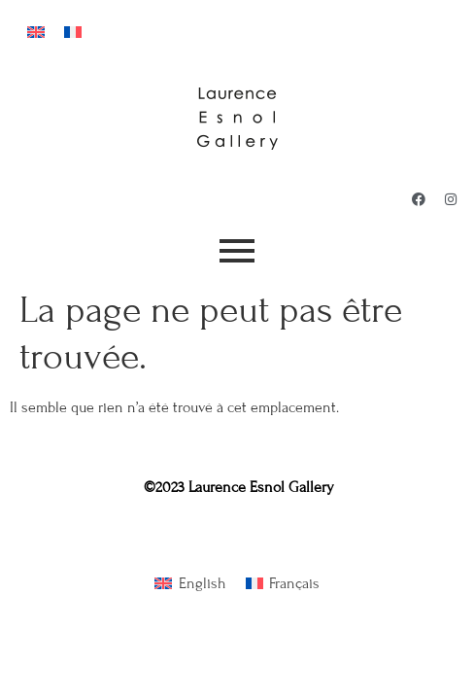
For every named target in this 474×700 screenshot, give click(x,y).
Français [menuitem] (294, 583)
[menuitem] (35, 31)
